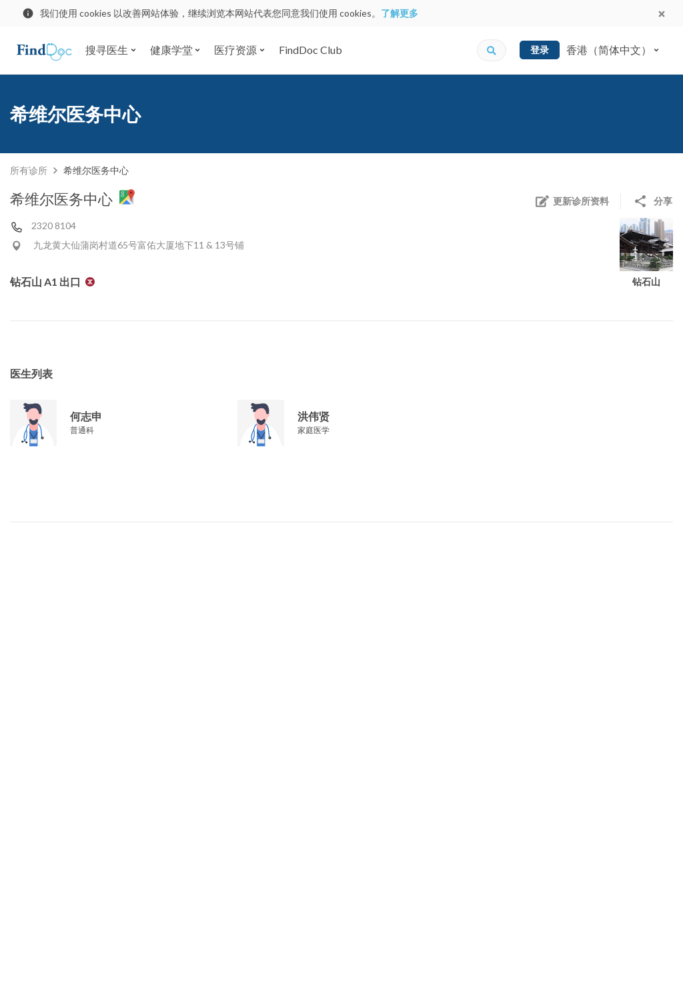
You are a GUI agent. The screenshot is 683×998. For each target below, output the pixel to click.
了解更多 (399, 13)
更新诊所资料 (571, 201)
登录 (539, 49)
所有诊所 (28, 170)
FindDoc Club (310, 49)
